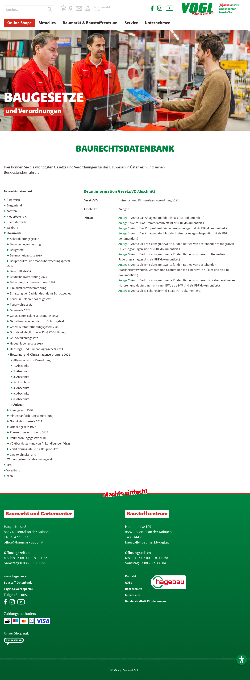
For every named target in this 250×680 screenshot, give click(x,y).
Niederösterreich (17, 216)
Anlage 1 (124, 218)
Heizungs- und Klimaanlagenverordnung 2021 (40, 354)
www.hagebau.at (16, 576)
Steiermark (13, 233)
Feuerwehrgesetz (21, 304)
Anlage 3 (124, 233)
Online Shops (19, 22)
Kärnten (11, 211)
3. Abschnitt (21, 377)
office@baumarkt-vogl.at (23, 542)
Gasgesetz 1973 (20, 310)
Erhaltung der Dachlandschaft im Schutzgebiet (40, 293)
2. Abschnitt (21, 371)
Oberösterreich (16, 222)
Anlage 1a (124, 223)
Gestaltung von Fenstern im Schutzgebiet (37, 321)
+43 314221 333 (16, 536)
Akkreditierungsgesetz (24, 239)
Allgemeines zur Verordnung (32, 360)
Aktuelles (47, 22)
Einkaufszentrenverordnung (28, 288)
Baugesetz (17, 250)
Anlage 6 (124, 265)
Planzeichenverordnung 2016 (29, 432)
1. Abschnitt (21, 366)
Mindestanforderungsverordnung (31, 416)
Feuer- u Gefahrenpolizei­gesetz (30, 299)
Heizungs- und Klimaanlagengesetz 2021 (36, 349)
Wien (9, 476)
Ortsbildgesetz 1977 (23, 427)
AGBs (128, 582)
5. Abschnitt (21, 393)
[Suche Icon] (50, 9)
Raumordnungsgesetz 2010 (28, 438)
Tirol (9, 465)
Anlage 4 (124, 244)
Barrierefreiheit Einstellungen (145, 601)
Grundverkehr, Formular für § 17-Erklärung (37, 332)
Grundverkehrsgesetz (24, 338)
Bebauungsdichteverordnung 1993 (32, 282)
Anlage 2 (124, 228)
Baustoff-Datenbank (18, 582)
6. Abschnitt (21, 399)
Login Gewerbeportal (18, 589)
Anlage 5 (124, 254)
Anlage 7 (124, 280)
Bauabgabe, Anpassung (25, 244)
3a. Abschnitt (21, 382)
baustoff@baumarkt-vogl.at (147, 542)
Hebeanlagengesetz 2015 (26, 343)
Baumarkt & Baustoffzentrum (90, 22)
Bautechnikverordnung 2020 (28, 277)
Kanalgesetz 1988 (21, 410)
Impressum (132, 595)
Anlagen (18, 405)
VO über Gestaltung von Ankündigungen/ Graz (40, 443)
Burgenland (14, 205)
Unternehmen (157, 22)
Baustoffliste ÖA (20, 271)
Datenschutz (133, 589)
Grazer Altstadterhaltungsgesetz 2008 (34, 327)
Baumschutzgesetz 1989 (26, 255)
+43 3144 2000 (136, 536)
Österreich (13, 200)
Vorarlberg (13, 470)
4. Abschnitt (21, 388)
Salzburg (12, 228)
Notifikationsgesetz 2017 (26, 421)
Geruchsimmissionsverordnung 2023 (34, 316)
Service (131, 22)
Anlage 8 (124, 291)
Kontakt (130, 576)
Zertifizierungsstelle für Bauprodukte (34, 449)
